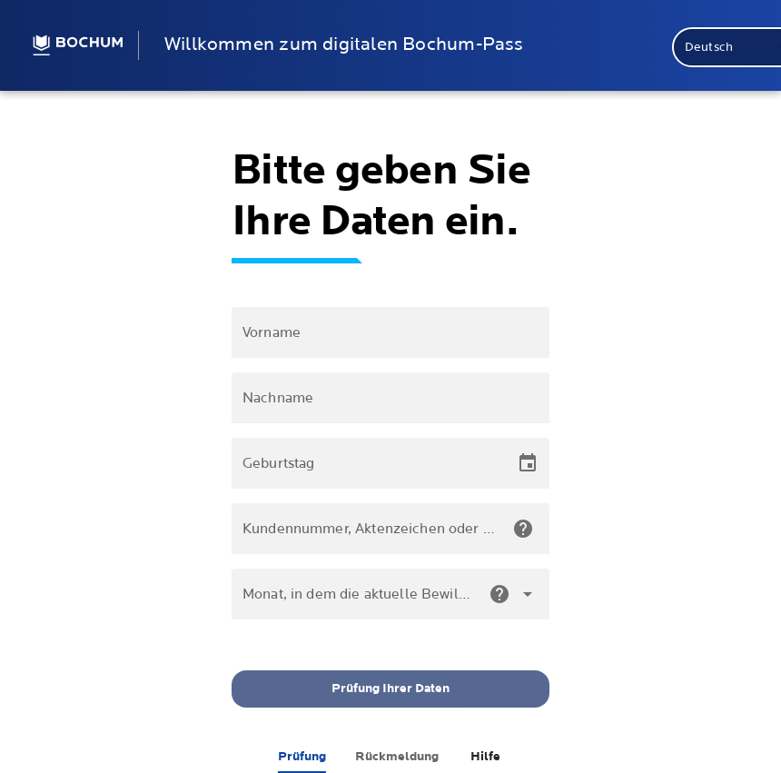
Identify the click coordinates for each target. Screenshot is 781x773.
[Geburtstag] (374, 463)
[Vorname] (390, 332)
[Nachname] (390, 397)
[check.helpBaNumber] (523, 528)
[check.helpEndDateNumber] (499, 594)
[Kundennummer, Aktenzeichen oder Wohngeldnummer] (369, 528)
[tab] (302, 756)
